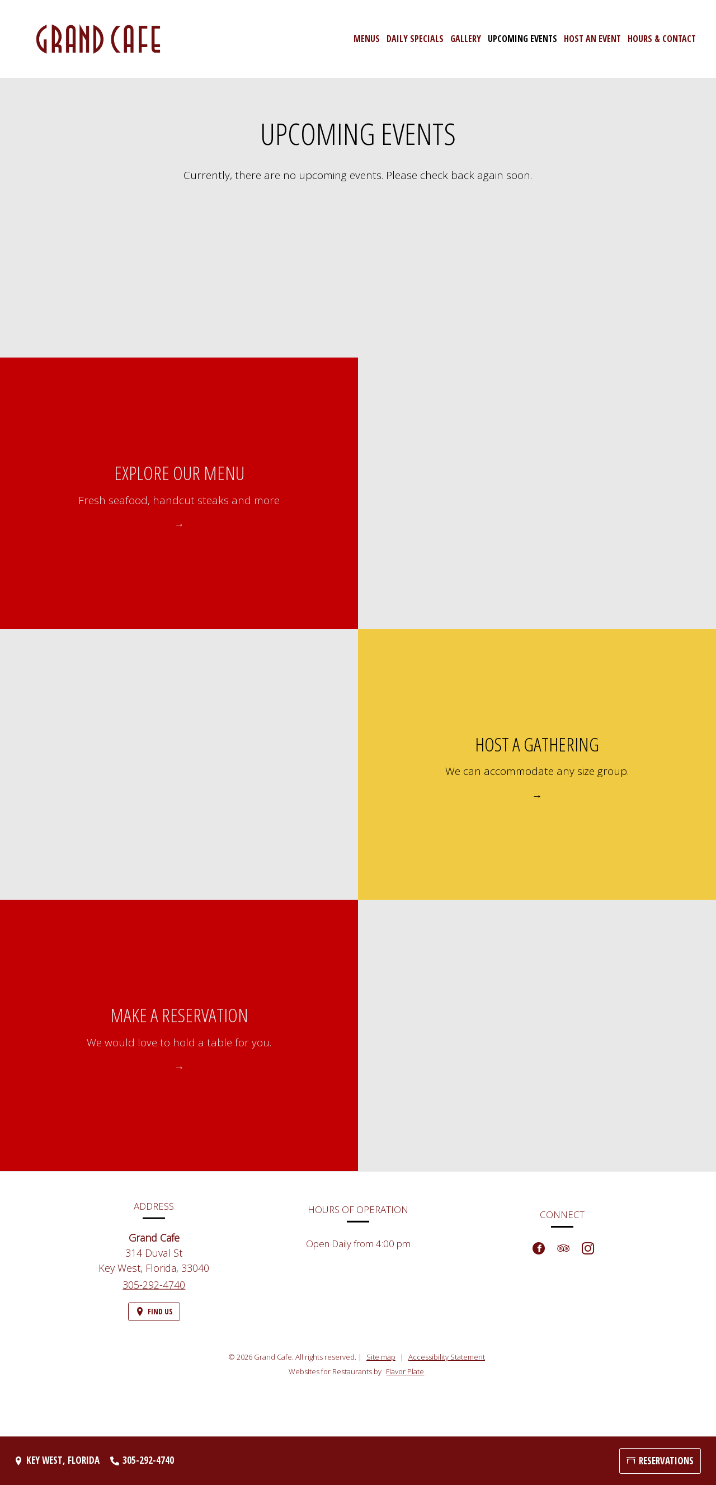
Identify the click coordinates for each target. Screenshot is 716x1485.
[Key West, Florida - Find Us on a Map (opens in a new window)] (56, 1461)
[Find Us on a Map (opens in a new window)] (154, 1318)
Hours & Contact (662, 38)
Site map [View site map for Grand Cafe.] (380, 1357)
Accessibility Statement (446, 1357)
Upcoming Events (522, 38)
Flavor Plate (405, 1371)
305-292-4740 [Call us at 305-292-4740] (154, 1291)
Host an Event (592, 38)
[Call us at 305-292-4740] (142, 1461)
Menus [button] (367, 38)
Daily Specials (415, 38)
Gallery (465, 38)
